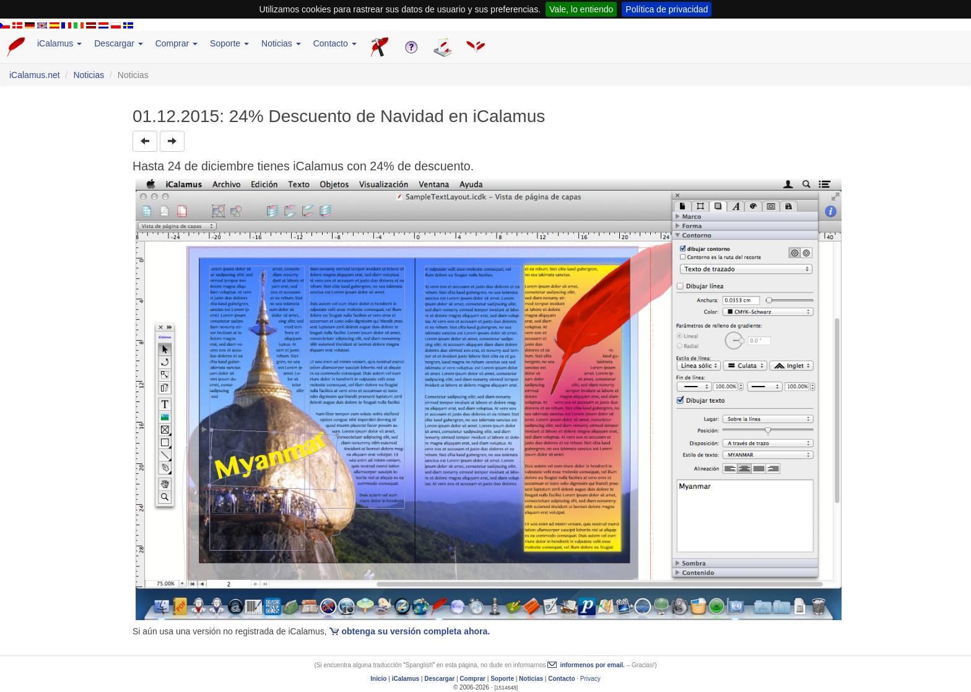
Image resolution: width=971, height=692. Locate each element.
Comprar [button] (176, 43)
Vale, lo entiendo (581, 9)
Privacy (590, 678)
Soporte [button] (229, 43)
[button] (145, 141)
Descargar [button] (118, 43)
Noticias (88, 75)
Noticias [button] (281, 43)
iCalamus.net (34, 75)
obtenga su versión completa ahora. (416, 631)
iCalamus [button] (59, 43)
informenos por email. (592, 665)
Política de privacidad (666, 9)
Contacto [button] (335, 43)
